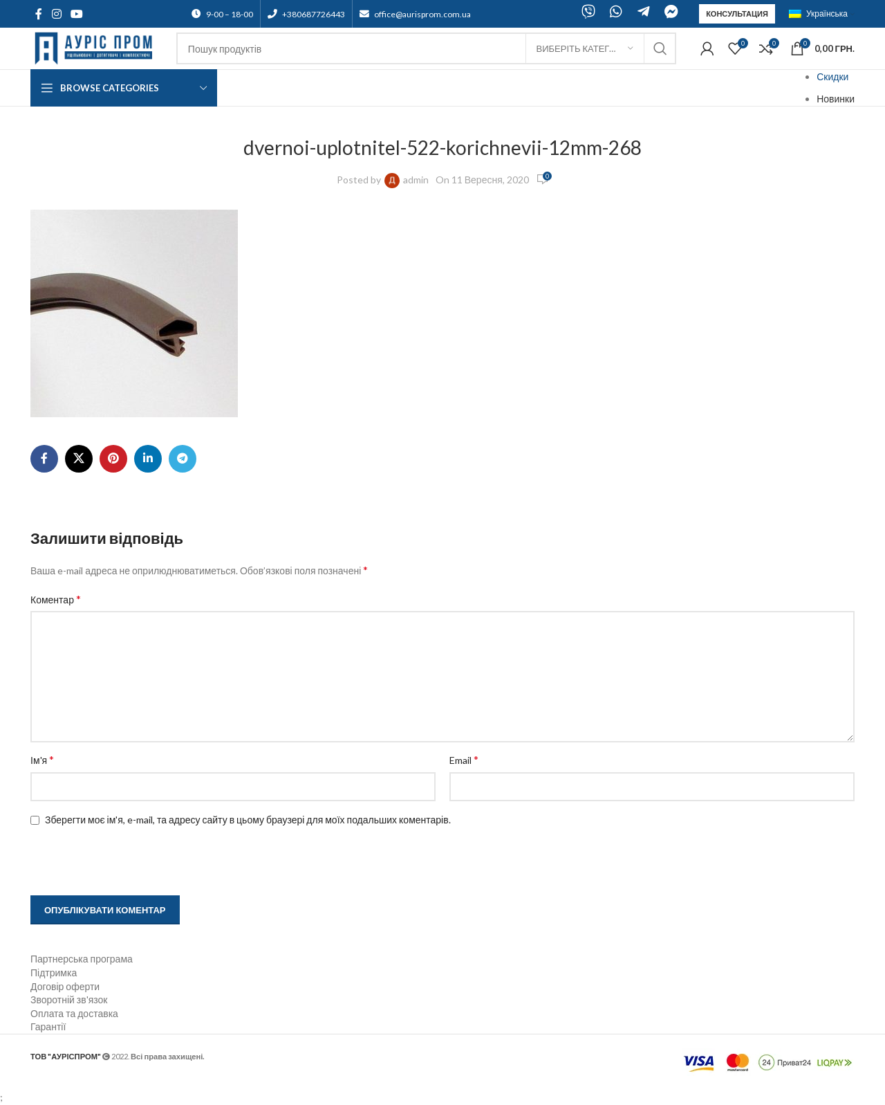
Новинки (836, 98)
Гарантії (48, 1026)
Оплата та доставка (74, 1013)
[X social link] (79, 459)
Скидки (832, 76)
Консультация (737, 13)
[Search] (426, 48)
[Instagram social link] (56, 13)
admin (416, 179)
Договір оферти (65, 986)
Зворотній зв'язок (68, 999)
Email (463, 759)
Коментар (55, 598)
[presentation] (118, 862)
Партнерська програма (81, 959)
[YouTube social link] (76, 13)
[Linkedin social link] (148, 459)
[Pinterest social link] (113, 459)
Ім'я (42, 759)
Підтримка (53, 972)
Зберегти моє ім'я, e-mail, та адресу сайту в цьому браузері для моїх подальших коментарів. (248, 819)
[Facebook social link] (38, 13)
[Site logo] (96, 47)
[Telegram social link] (182, 459)
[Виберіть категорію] (584, 48)
